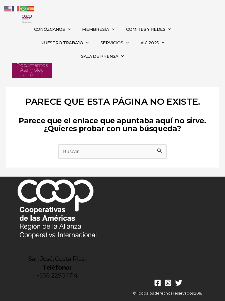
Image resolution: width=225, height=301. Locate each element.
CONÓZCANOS (52, 29)
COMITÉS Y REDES (148, 29)
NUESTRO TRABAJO (64, 42)
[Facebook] (157, 282)
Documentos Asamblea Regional (31, 69)
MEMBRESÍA (98, 29)
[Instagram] (168, 282)
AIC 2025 (152, 42)
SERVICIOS (114, 42)
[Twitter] (178, 282)
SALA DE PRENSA (102, 56)
